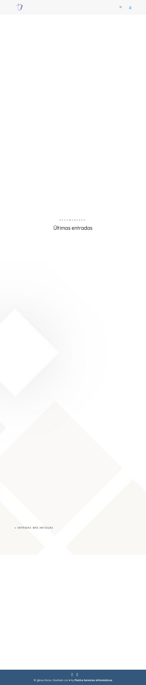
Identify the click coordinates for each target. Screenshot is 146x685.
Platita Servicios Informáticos (93, 680)
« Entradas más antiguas (34, 527)
